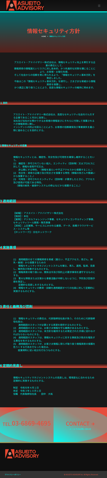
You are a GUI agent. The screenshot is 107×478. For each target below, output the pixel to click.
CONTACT (77, 423)
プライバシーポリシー (13, 474)
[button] (99, 5)
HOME (43, 36)
